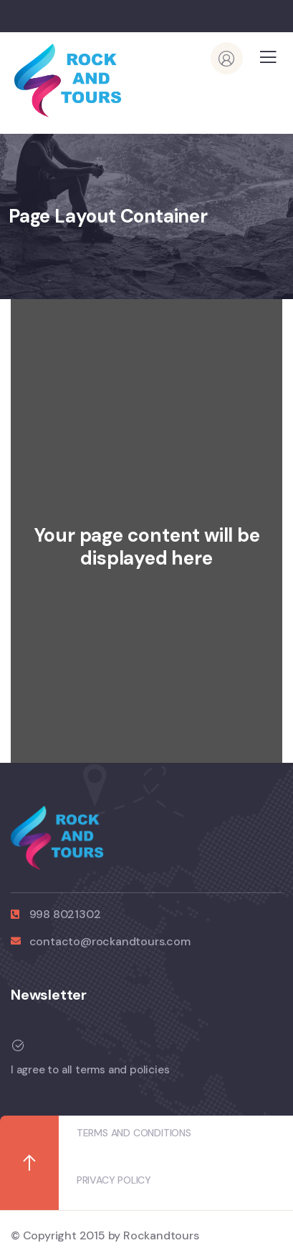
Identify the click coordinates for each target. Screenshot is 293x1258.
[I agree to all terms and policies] (141, 1045)
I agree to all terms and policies (90, 1070)
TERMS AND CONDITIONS (134, 1132)
